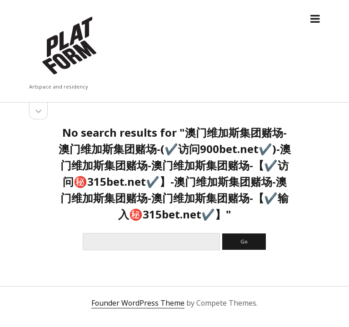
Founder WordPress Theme (137, 303)
